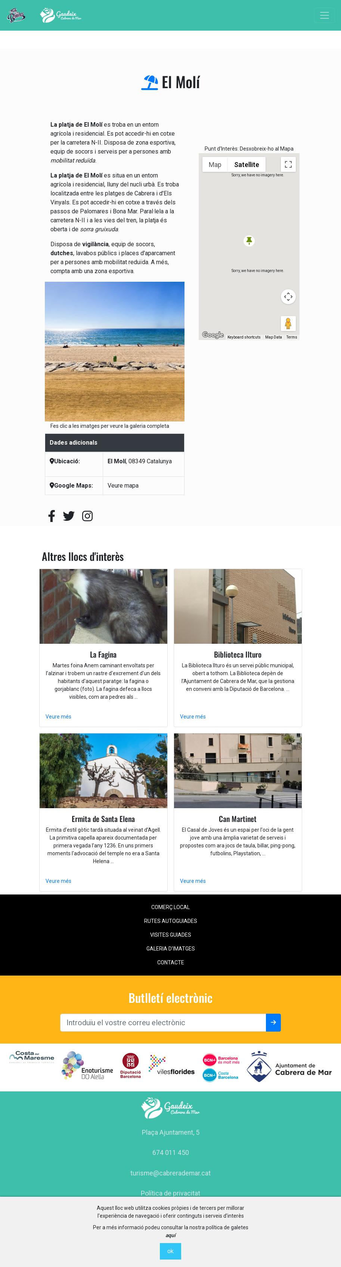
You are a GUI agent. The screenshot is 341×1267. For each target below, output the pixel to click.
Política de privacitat (170, 1193)
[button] (249, 241)
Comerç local (170, 907)
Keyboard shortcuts (244, 337)
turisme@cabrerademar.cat (170, 1173)
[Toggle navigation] (324, 15)
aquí (170, 1235)
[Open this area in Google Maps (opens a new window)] (213, 335)
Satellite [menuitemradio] (246, 165)
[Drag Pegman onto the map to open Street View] (288, 323)
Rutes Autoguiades (170, 921)
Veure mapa (123, 485)
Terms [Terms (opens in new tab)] (291, 337)
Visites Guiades (170, 935)
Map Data (273, 337)
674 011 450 (170, 1152)
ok (170, 1251)
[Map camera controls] (288, 296)
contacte (170, 962)
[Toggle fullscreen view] (288, 164)
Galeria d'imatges (170, 949)
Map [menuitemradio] (215, 165)
